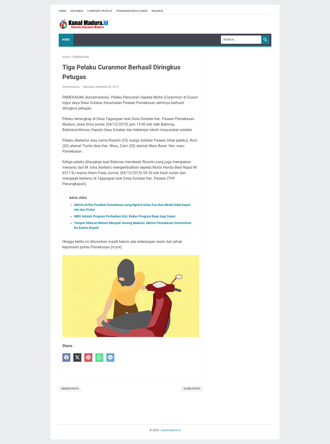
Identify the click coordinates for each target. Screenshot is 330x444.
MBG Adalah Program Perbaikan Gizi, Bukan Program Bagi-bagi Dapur (125, 216)
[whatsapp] (99, 357)
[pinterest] (88, 357)
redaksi (157, 11)
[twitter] (77, 357)
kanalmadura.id (171, 430)
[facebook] (66, 357)
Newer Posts (70, 388)
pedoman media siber (132, 11)
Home (62, 11)
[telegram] (110, 357)
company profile (99, 11)
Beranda (77, 11)
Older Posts (192, 388)
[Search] (241, 40)
